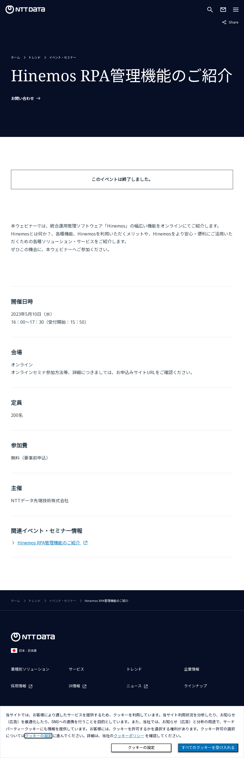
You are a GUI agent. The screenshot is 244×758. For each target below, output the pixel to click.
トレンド (34, 57)
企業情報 (191, 669)
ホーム (15, 57)
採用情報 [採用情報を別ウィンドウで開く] (18, 686)
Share (230, 22)
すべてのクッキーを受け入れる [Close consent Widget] (208, 747)
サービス (76, 669)
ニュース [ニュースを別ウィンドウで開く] (134, 686)
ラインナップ (195, 685)
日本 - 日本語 (24, 650)
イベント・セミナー (62, 57)
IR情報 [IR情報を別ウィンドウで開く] (74, 686)
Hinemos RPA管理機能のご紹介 (49, 543)
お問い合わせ (22, 98)
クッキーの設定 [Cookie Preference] (141, 747)
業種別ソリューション (30, 669)
